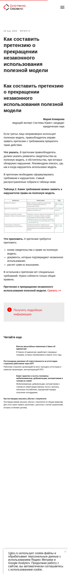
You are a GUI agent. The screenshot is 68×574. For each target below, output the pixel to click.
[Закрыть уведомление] (65, 551)
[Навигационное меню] (62, 7)
